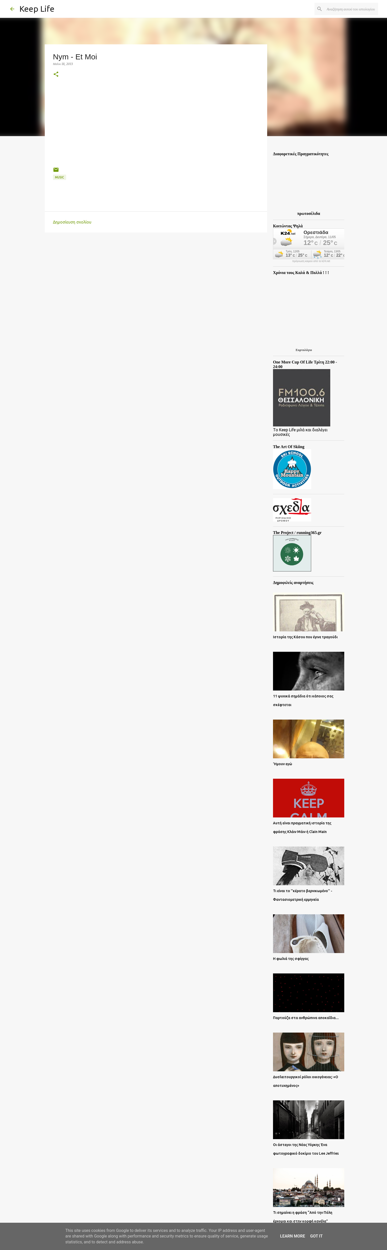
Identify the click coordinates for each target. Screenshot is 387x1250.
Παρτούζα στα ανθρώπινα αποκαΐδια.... (306, 1018)
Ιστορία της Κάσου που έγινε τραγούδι (305, 637)
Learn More (292, 1236)
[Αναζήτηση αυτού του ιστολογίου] (351, 9)
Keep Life (36, 8)
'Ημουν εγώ (282, 764)
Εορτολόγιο (304, 350)
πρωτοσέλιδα (308, 213)
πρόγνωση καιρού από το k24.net (311, 261)
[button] (56, 74)
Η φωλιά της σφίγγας (291, 959)
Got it (316, 1236)
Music (59, 177)
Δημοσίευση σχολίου (72, 222)
